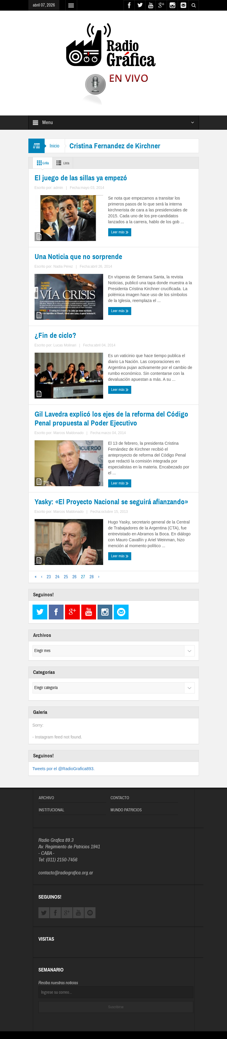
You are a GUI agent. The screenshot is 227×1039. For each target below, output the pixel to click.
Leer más (44, 273)
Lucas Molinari (73, 377)
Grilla (43, 163)
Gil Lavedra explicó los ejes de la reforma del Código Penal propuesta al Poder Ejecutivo (154, 352)
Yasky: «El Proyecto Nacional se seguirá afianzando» (68, 478)
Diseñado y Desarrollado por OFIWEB (113, 1003)
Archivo (46, 759)
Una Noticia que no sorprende (151, 231)
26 (74, 539)
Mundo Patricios (126, 772)
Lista (66, 163)
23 (49, 539)
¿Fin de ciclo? (49, 345)
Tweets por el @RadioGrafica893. (64, 730)
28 (92, 539)
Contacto (120, 759)
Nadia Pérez (156, 263)
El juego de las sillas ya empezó (68, 231)
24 (57, 539)
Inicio (55, 146)
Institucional (51, 772)
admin (68, 263)
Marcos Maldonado (165, 391)
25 (66, 539)
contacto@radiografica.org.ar (65, 834)
